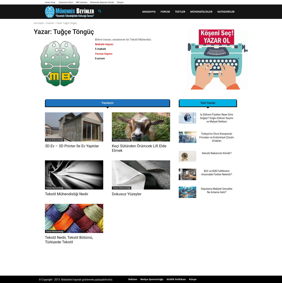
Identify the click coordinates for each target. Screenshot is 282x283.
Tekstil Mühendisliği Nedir (66, 194)
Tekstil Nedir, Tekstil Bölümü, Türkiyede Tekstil (69, 239)
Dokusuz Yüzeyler (126, 194)
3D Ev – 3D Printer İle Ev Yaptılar (72, 146)
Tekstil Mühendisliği (121, 140)
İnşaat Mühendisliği (54, 140)
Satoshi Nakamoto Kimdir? (217, 153)
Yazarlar (50, 23)
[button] (99, 11)
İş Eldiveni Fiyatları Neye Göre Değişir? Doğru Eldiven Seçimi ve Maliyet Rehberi (216, 118)
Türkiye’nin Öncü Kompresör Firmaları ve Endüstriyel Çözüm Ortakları (216, 137)
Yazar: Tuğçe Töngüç (66, 23)
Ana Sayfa (39, 23)
